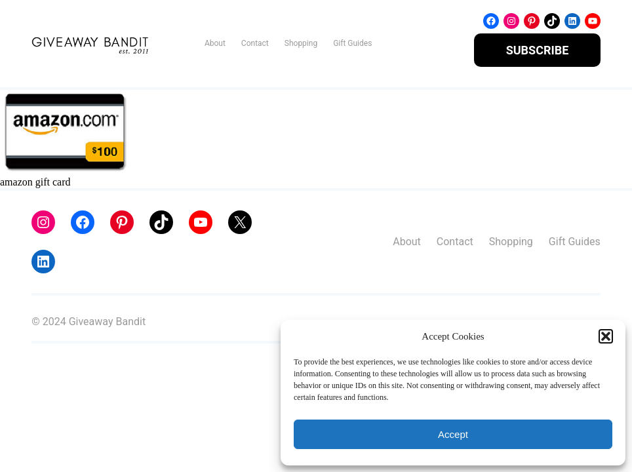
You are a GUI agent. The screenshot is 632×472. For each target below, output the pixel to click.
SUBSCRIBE (537, 50)
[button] (605, 336)
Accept (453, 434)
